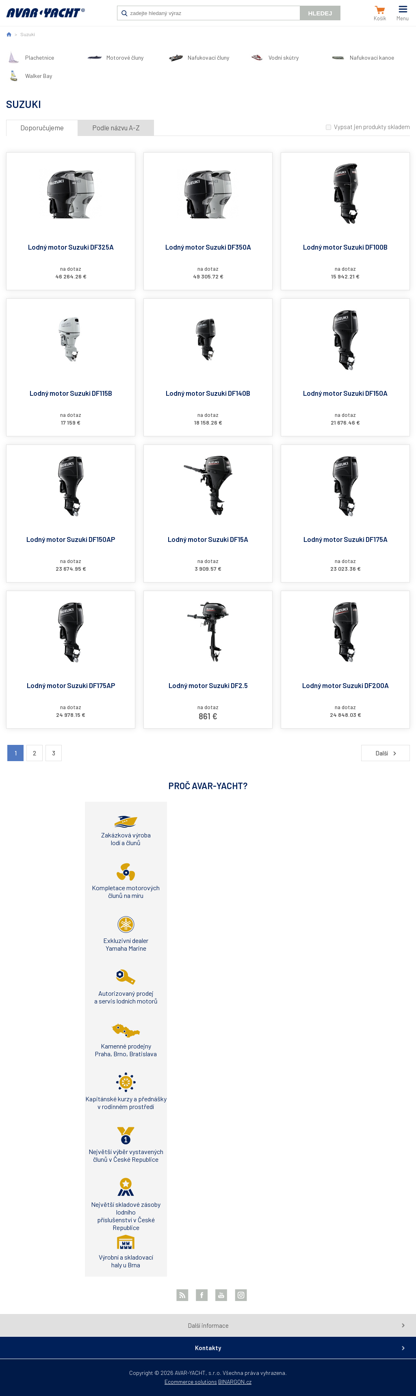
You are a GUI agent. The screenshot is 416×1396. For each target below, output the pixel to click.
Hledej (320, 13)
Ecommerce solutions (191, 1381)
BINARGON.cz (234, 1381)
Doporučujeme (42, 127)
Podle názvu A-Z (116, 127)
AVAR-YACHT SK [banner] (45, 17)
